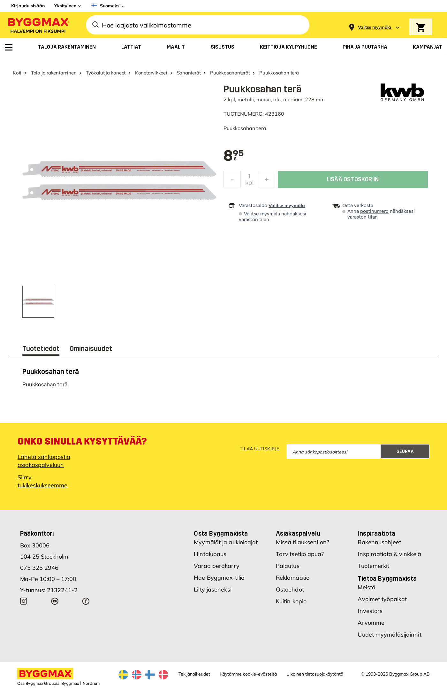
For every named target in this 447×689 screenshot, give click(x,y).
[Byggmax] (38, 25)
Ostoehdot (290, 589)
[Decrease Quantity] (232, 181)
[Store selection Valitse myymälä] (374, 27)
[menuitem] (8, 47)
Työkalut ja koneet (105, 73)
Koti (17, 73)
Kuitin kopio (291, 601)
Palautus (287, 565)
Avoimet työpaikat (382, 599)
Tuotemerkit (373, 565)
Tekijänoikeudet (194, 674)
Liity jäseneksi (212, 589)
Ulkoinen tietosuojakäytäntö (314, 674)
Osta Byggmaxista (221, 533)
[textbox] (234, 156)
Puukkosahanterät (230, 73)
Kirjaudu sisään (28, 6)
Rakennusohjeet (379, 542)
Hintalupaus (210, 554)
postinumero (374, 211)
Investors (370, 611)
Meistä (366, 587)
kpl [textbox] (249, 184)
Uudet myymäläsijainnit (389, 634)
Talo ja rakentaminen (54, 73)
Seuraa (405, 451)
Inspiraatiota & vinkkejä (389, 554)
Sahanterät (189, 73)
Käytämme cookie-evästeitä (248, 674)
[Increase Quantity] (266, 181)
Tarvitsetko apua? (300, 554)
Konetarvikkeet (151, 73)
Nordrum (91, 683)
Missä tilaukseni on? (302, 542)
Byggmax (70, 683)
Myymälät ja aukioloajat (226, 542)
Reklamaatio (292, 577)
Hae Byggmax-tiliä (219, 577)
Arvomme (371, 622)
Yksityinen (65, 6)
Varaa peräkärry (216, 565)
